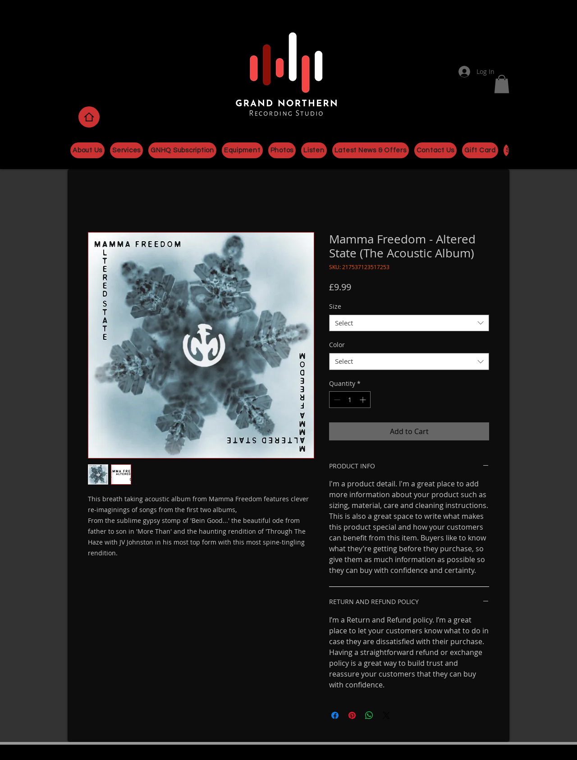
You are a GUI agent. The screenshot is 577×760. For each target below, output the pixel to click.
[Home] (89, 117)
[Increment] (363, 399)
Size (335, 306)
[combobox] (409, 323)
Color (337, 344)
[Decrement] (336, 399)
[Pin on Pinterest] (352, 715)
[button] (501, 84)
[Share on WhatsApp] (369, 715)
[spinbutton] (350, 399)
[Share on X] (386, 715)
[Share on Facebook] (335, 715)
